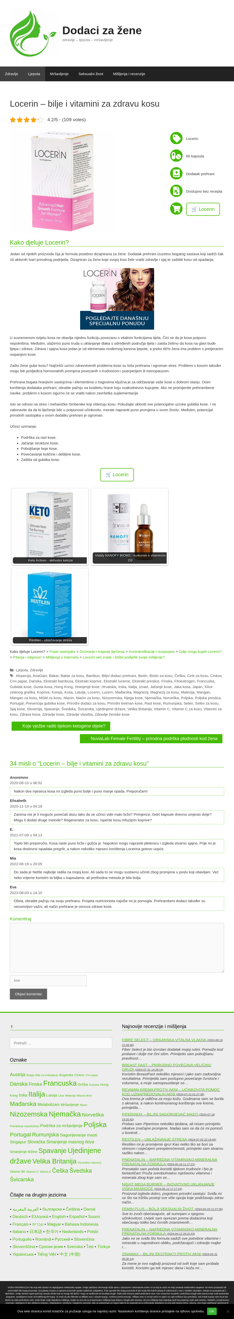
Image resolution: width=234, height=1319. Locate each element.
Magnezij (140, 692)
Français (21, 1224)
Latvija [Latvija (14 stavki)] (51, 1095)
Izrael (143, 687)
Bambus (93, 676)
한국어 (52, 1231)
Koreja (57, 692)
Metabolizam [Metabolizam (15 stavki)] (48, 1104)
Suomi (94, 1216)
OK (212, 1311)
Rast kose (152, 703)
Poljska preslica (207, 698)
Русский (62, 1239)
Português (22, 1239)
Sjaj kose (17, 709)
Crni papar (18, 681)
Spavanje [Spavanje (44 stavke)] (52, 1150)
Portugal (17, 703)
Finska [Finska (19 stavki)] (35, 1084)
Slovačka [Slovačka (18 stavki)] (36, 1141)
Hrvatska (109, 687)
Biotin (142, 676)
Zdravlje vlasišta (79, 714)
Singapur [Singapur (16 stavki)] (18, 1142)
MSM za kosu (50, 698)
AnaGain (40, 676)
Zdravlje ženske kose (112, 714)
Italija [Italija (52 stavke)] (36, 1094)
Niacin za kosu (88, 698)
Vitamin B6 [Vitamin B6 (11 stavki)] (17, 1171)
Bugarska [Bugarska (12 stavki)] (66, 1075)
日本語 (36, 1231)
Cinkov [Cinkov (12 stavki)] (79, 1075)
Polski (92, 1231)
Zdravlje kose (53, 714)
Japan (198, 687)
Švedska (68, 709)
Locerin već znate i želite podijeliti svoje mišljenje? (124, 657)
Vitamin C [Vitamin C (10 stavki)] (32, 1171)
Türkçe (103, 1246)
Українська (23, 1254)
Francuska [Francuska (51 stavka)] (60, 1083)
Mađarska (123, 692)
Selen (188, 703)
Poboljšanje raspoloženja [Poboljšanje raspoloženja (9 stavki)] (24, 1126)
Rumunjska (172, 703)
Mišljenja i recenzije (129, 74)
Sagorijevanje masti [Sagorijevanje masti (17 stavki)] (78, 1135)
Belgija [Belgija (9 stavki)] (31, 1075)
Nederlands (73, 1231)
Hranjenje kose (87, 687)
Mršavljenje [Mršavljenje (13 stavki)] (70, 1105)
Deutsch (20, 1216)
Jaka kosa (182, 687)
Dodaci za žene (102, 30)
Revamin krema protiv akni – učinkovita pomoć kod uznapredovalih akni (171, 1091)
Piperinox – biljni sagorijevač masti (160, 1114)
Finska (167, 681)
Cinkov (215, 676)
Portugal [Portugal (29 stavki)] (20, 1134)
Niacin (69, 698)
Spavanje (51, 709)
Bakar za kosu (72, 676)
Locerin (94, 692)
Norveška (171, 698)
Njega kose (133, 698)
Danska (35, 681)
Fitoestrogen (184, 681)
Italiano (19, 1231)
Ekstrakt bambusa (58, 681)
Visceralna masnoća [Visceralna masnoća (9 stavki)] (89, 1162)
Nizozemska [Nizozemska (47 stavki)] (29, 1114)
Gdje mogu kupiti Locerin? (200, 651)
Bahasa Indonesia (81, 1224)
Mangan (203, 692)
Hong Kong (63, 687)
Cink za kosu (197, 676)
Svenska (75, 1246)
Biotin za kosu (160, 676)
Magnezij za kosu (164, 692)
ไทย (90, 1246)
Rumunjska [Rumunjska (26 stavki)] (45, 1135)
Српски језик (51, 1246)
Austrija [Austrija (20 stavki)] (17, 1074)
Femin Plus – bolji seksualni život (158, 1209)
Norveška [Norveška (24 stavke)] (93, 1114)
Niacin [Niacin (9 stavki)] (83, 1104)
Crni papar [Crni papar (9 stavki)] (92, 1075)
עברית (38, 1224)
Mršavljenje (59, 74)
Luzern (107, 692)
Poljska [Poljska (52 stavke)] (95, 1125)
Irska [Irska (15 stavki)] (23, 1095)
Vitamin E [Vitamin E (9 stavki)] (45, 1171)
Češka (180, 676)
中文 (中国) (70, 1254)
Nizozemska (112, 698)
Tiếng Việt (46, 1254)
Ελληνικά (40, 1216)
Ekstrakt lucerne (117, 681)
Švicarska (86, 709)
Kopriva (43, 692)
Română (43, 1239)
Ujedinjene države (111, 709)
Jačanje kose (161, 687)
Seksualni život (90, 74)
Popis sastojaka (62, 651)
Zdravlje (11, 74)
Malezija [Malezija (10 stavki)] (70, 1095)
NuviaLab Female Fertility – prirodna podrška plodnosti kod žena (154, 738)
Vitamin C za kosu (187, 709)
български (52, 1209)
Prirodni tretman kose (125, 703)
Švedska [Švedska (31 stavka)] (81, 1170)
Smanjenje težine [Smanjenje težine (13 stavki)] (23, 1152)
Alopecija (23, 676)
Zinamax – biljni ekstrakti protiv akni (161, 1254)
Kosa (68, 692)
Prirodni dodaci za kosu (86, 703)
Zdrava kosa (30, 714)
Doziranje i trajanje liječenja (102, 651)
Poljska (187, 698)
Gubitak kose (21, 687)
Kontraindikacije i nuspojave (152, 651)
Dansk (89, 1209)
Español (76, 1216)
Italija (132, 687)
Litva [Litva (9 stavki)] (61, 1095)
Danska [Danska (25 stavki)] (19, 1084)
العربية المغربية (26, 1209)
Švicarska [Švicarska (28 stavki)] (22, 1179)
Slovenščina (24, 1246)
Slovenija (34, 709)
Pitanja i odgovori (27, 657)
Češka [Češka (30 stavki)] (60, 1170)
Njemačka (153, 698)
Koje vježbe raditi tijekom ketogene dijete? (63, 726)
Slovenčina (84, 1239)
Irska (122, 687)
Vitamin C (162, 709)
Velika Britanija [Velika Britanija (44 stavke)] (54, 1161)
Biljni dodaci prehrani (119, 676)
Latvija (80, 692)
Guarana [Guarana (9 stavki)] (94, 1084)
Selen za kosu (206, 703)
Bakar (53, 676)
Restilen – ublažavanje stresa (154, 1139)
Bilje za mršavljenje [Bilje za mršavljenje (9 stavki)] (47, 1075)
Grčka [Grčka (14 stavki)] (83, 1084)
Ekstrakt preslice (145, 681)
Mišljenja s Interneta (62, 657)
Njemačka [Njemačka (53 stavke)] (65, 1114)
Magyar (54, 1224)
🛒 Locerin (203, 209)
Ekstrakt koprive (88, 681)
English (59, 1216)
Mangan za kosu (23, 698)
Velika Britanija (139, 709)
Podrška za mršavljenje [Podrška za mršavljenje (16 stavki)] (61, 1125)
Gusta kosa (43, 687)
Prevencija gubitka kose (45, 703)
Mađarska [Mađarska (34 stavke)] (23, 1103)
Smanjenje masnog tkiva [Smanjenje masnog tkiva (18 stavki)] (70, 1141)
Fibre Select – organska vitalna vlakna (164, 1040)
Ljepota (34, 74)
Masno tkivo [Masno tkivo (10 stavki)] (84, 1095)
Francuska (205, 681)
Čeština (73, 1209)
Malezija (188, 692)
